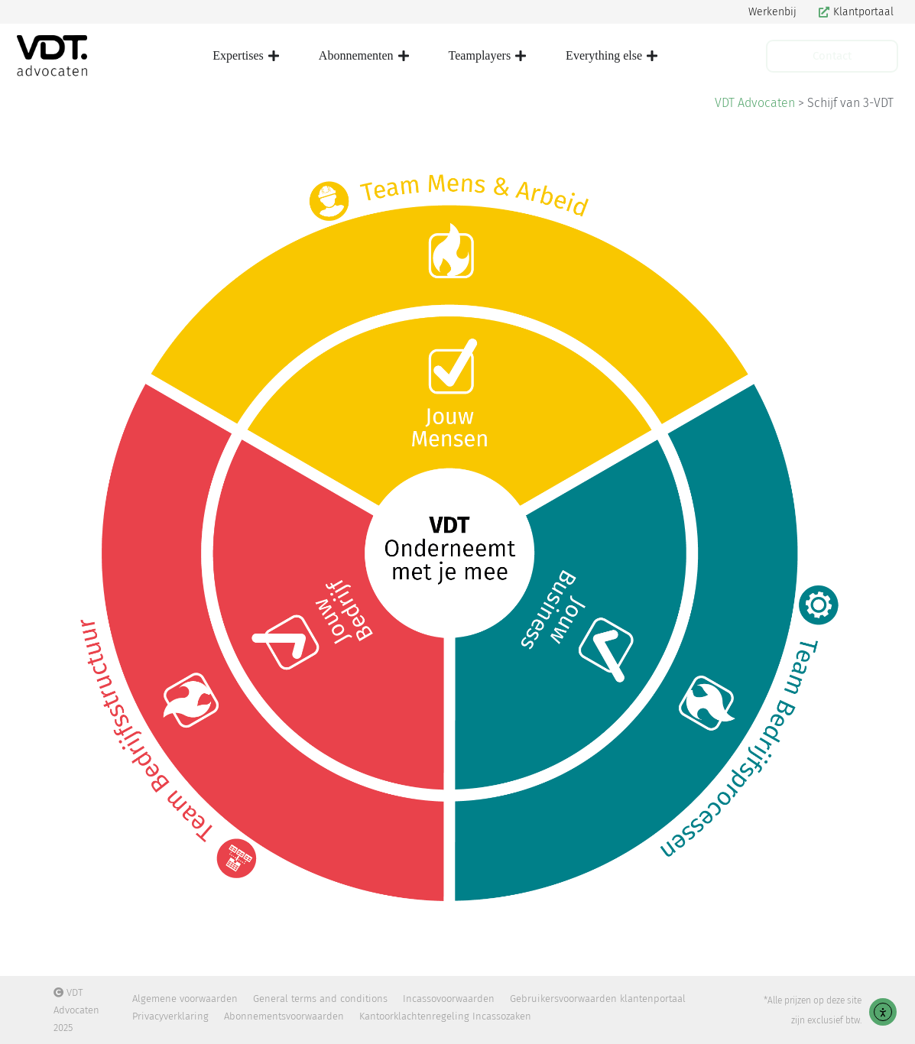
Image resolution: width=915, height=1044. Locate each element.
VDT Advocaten (755, 103)
